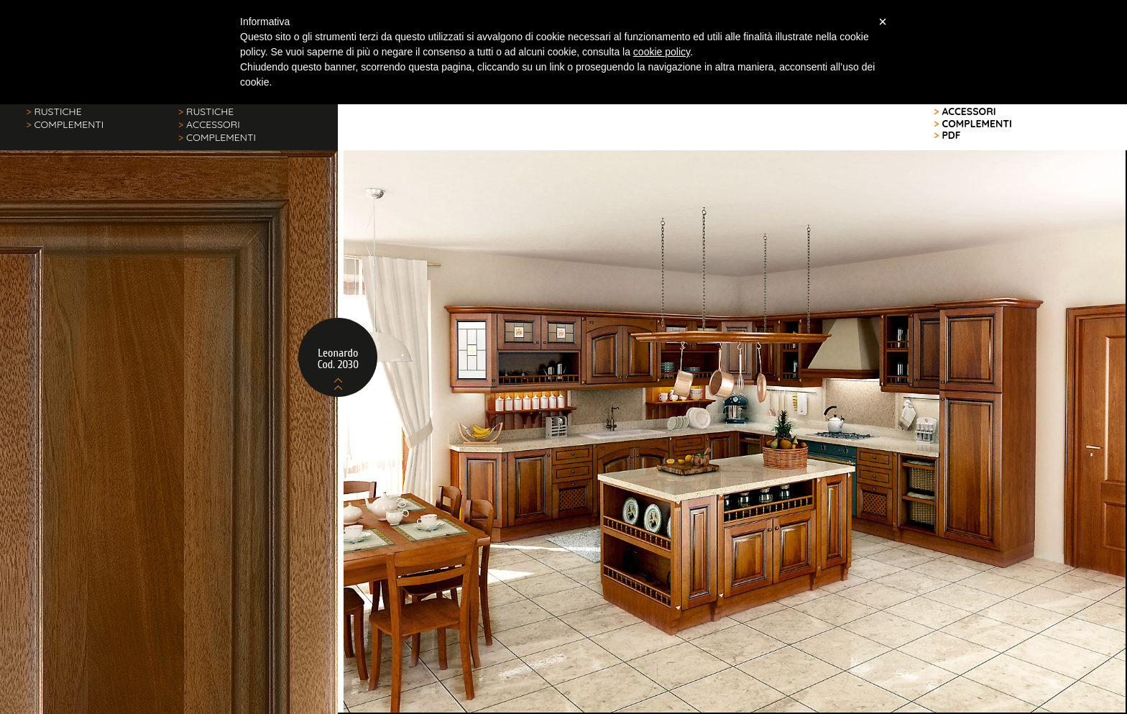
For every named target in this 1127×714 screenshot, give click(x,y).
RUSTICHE (53, 111)
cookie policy (661, 52)
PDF (947, 135)
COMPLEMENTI (65, 124)
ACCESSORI (209, 124)
